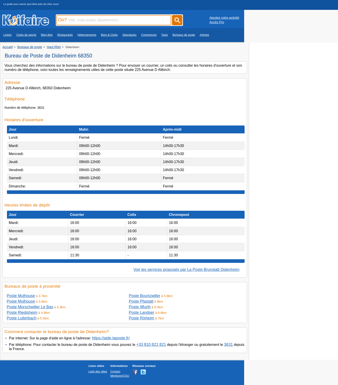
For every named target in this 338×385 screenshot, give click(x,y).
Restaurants (65, 34)
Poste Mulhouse (21, 296)
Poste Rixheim (141, 318)
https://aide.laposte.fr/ (111, 338)
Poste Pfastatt (141, 301)
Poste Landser (141, 312)
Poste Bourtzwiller (144, 296)
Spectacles (129, 34)
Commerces (149, 34)
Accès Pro (216, 22)
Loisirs (7, 34)
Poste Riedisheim (22, 312)
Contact (115, 371)
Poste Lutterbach (22, 318)
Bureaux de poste (183, 34)
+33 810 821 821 (151, 344)
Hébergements (87, 34)
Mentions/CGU (119, 375)
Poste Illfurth (140, 307)
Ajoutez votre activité (224, 17)
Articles (204, 34)
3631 (228, 344)
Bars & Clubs (109, 34)
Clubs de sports (26, 34)
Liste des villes (97, 371)
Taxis (164, 34)
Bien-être (47, 34)
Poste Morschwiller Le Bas (30, 307)
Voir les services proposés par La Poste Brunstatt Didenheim (186, 269)
